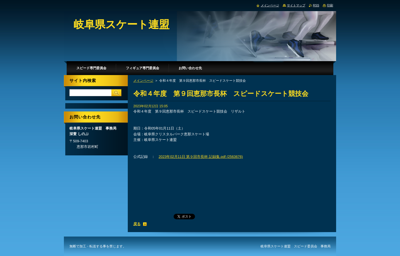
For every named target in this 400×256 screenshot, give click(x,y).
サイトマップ (296, 5)
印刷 (330, 5)
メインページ (143, 80)
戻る (137, 224)
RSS (316, 5)
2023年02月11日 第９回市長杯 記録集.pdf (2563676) (201, 157)
